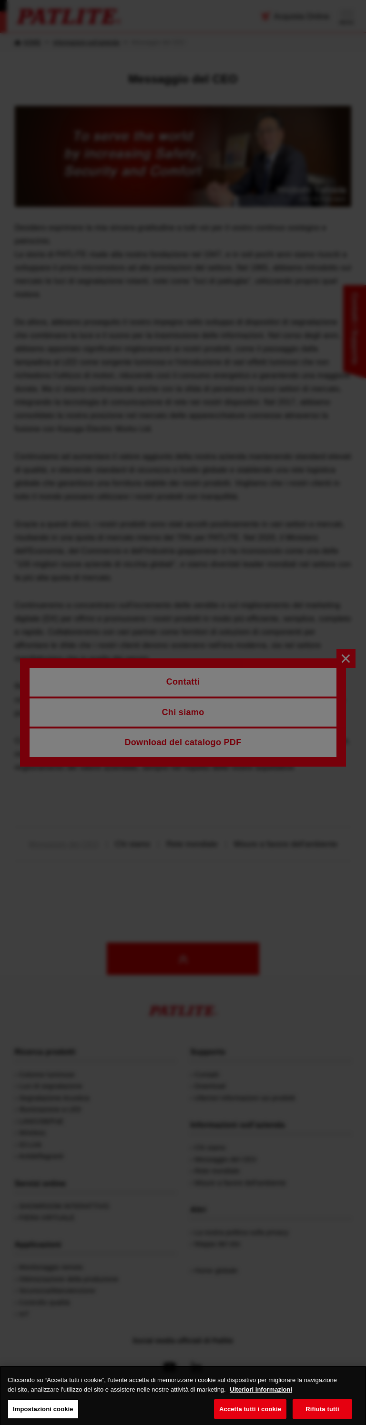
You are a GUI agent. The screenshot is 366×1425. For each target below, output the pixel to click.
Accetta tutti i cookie (250, 1414)
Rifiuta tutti (322, 1414)
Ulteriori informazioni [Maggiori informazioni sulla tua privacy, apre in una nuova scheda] (261, 1395)
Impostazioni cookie (43, 1414)
